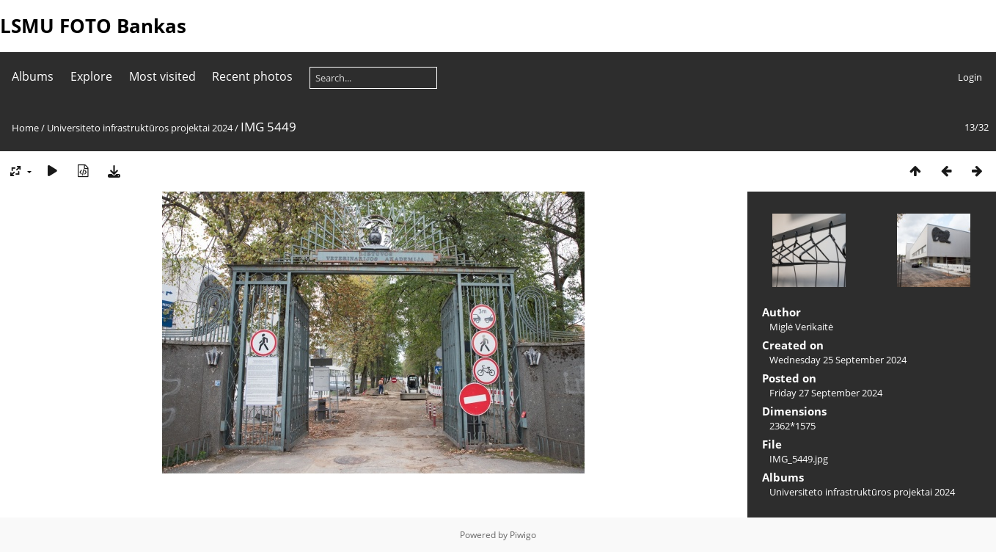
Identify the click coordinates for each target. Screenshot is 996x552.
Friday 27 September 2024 (825, 392)
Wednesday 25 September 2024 (838, 359)
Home (25, 127)
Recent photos (252, 76)
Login (970, 77)
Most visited (162, 76)
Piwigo (523, 535)
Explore (91, 76)
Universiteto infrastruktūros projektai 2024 (139, 127)
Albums (33, 76)
